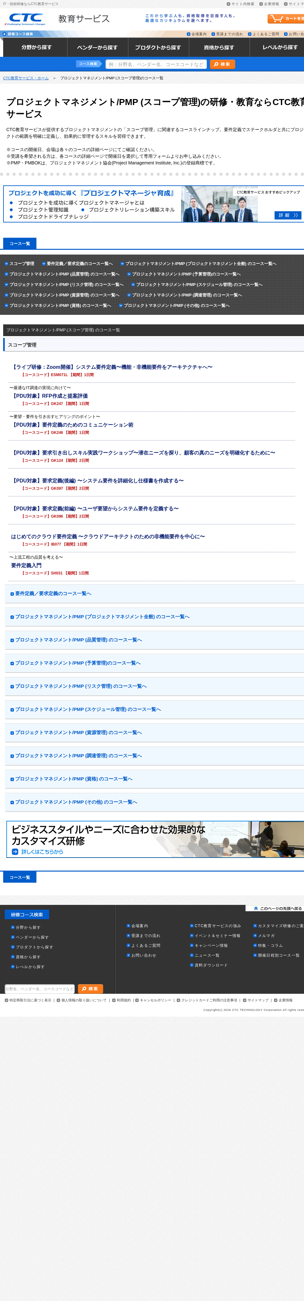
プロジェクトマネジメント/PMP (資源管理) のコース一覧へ (64, 295)
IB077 (56, 544)
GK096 (57, 516)
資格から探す (28, 957)
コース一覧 (20, 243)
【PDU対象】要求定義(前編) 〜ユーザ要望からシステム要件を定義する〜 (95, 508)
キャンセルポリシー (155, 1000)
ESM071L (59, 375)
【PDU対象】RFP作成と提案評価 (49, 396)
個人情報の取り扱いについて (84, 1000)
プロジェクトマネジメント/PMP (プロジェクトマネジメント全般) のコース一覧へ (200, 263)
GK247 (57, 404)
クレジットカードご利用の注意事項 (209, 1000)
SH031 (57, 573)
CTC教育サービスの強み (218, 926)
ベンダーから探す (32, 937)
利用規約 (124, 1000)
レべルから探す (30, 967)
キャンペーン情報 (211, 946)
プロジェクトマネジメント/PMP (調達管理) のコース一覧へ (187, 295)
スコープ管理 (22, 263)
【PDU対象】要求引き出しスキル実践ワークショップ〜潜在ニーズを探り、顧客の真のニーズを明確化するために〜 (143, 452)
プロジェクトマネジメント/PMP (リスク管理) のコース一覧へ (67, 284)
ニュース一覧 (207, 955)
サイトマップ (258, 1000)
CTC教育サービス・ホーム (26, 78)
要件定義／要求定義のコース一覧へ (80, 263)
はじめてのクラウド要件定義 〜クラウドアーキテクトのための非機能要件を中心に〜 (108, 536)
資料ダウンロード (211, 965)
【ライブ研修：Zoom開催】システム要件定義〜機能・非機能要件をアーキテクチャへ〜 (111, 367)
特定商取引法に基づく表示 (30, 1000)
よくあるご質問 (266, 34)
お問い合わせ (143, 955)
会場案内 (199, 34)
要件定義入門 (26, 565)
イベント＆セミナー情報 (218, 936)
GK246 (57, 432)
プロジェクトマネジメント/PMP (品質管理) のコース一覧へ (64, 274)
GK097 (57, 488)
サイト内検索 (243, 4)
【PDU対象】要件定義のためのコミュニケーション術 (72, 425)
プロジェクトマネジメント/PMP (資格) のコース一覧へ (60, 305)
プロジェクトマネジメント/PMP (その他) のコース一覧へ (177, 305)
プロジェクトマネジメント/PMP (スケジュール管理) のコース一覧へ (199, 284)
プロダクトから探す (35, 947)
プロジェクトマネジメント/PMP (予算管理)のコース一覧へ (186, 274)
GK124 (57, 460)
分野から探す (28, 928)
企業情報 (271, 4)
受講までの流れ (229, 34)
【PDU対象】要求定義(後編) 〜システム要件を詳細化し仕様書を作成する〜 (97, 480)
